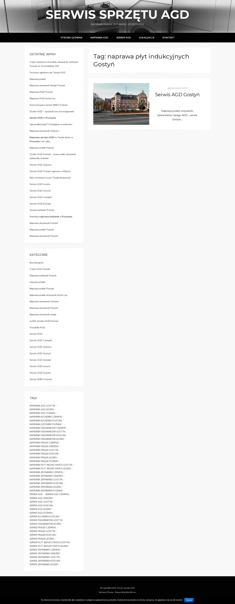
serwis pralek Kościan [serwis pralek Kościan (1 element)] (43, 534)
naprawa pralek (37, 282)
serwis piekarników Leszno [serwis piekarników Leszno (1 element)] (45, 523)
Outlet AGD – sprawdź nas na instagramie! (52, 111)
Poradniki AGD (37, 327)
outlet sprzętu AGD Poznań (44, 320)
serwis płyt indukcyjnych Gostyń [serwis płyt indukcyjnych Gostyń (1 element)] (50, 542)
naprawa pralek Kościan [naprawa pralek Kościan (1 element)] (44, 453)
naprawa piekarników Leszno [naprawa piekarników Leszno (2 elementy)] (47, 439)
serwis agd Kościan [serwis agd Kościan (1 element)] (41, 505)
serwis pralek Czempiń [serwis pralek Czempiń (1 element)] (43, 527)
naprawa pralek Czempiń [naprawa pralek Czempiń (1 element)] (44, 442)
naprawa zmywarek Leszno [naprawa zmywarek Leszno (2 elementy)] (45, 487)
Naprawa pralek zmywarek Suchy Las (49, 295)
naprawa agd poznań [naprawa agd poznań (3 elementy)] (42, 413)
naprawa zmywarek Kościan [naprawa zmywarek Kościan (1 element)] (46, 483)
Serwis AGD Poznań (40, 372)
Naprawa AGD (99, 37)
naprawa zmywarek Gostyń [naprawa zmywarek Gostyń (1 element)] (46, 479)
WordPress (131, 592)
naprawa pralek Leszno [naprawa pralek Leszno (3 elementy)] (43, 457)
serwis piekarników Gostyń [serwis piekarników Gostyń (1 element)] (46, 520)
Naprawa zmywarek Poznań (44, 223)
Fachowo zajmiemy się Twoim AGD (47, 72)
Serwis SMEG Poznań (41, 379)
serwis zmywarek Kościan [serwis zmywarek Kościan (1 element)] (45, 560)
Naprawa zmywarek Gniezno (44, 130)
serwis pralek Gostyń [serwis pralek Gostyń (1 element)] (42, 531)
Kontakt (168, 37)
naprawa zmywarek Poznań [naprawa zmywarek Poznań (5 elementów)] (46, 490)
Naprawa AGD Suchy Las (42, 98)
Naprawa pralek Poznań (42, 147)
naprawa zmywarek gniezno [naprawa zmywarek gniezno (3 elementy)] (46, 476)
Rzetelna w (51, 216)
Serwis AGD (123, 37)
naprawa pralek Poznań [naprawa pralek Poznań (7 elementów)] (44, 461)
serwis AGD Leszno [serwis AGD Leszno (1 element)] (40, 509)
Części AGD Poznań (40, 268)
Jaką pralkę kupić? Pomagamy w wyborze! (51, 124)
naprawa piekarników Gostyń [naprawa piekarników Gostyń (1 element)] (47, 431)
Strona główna (71, 37)
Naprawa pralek (38, 79)
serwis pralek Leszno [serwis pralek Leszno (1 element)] (42, 538)
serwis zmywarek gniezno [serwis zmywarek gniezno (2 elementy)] (45, 553)
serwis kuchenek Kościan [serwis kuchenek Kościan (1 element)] (44, 516)
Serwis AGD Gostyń (177, 88)
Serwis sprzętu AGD (117, 14)
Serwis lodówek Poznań (42, 210)
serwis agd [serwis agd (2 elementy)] (36, 494)
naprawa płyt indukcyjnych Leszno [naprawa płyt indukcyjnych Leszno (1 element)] (50, 468)
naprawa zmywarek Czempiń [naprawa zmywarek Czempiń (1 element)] (46, 472)
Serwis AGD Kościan (40, 203)
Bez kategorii (36, 262)
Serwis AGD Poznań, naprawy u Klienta (50, 171)
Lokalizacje (146, 37)
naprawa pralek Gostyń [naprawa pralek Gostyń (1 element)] (44, 450)
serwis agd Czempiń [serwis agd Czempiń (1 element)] (57, 494)
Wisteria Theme (106, 592)
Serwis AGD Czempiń (41, 197)
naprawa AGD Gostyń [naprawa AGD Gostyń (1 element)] (42, 405)
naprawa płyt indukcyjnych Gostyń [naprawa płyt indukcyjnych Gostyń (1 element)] (51, 464)
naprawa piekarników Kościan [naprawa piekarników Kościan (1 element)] (48, 435)
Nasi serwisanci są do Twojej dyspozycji (50, 177)
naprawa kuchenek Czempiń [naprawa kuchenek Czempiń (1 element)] (46, 416)
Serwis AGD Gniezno (41, 164)
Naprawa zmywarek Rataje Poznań (47, 85)
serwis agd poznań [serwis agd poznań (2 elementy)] (41, 512)
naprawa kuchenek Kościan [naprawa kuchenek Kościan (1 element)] (46, 420)
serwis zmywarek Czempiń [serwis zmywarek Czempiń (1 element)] (45, 549)
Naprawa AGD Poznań (41, 91)
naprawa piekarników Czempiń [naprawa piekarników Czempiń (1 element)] (48, 428)
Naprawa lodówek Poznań (43, 275)
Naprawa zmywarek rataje (43, 314)
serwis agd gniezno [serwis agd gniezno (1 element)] (41, 498)
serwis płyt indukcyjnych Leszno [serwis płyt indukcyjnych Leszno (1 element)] (49, 546)
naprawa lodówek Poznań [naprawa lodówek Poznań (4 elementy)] (45, 424)
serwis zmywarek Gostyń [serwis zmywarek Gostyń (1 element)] (45, 557)
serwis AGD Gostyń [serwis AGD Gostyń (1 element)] (41, 501)
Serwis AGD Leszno (40, 184)
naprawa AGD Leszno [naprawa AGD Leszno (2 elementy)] (42, 409)
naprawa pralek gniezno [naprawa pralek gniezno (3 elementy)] (44, 446)
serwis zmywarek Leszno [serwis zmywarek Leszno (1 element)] (44, 564)
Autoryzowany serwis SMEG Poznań (49, 104)
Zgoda (189, 600)
